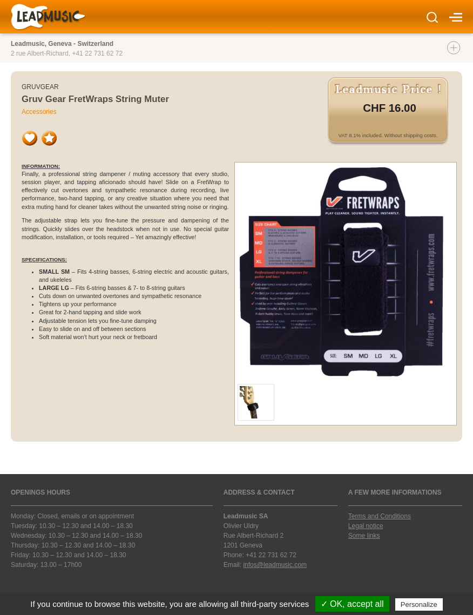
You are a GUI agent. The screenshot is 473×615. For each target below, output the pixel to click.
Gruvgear (40, 87)
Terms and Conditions (379, 516)
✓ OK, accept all (352, 604)
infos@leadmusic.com (275, 565)
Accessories (39, 112)
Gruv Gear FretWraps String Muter (95, 99)
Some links (364, 535)
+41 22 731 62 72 (97, 53)
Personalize (419, 604)
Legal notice (365, 526)
